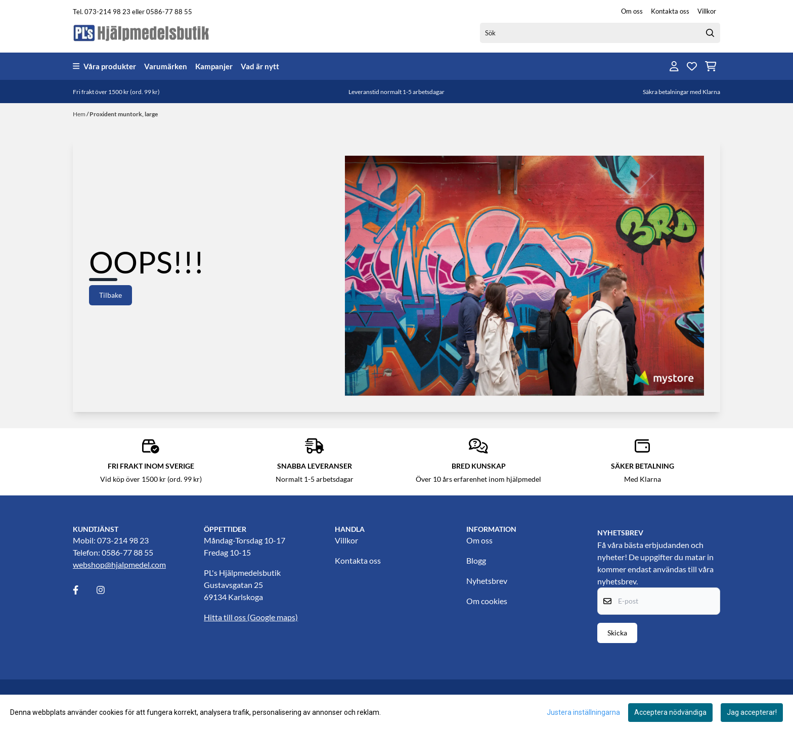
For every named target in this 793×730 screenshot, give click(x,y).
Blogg (476, 560)
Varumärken (165, 66)
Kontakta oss (670, 11)
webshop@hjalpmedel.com (119, 564)
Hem (79, 114)
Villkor (706, 11)
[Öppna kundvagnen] (711, 66)
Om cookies (486, 601)
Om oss (632, 11)
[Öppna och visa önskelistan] (692, 66)
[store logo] (141, 32)
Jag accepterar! (752, 712)
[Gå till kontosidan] (674, 66)
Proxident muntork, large (124, 114)
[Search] (710, 33)
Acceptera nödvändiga (670, 712)
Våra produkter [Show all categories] (104, 66)
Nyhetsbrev (486, 580)
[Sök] (600, 33)
